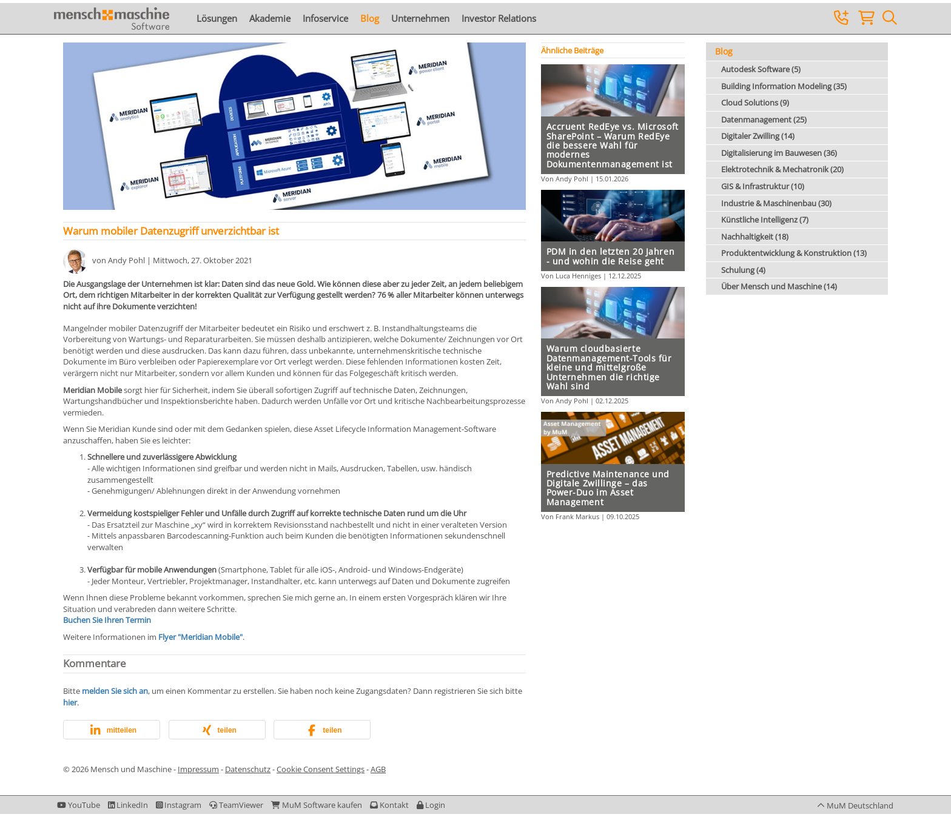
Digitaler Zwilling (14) (758, 135)
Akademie (270, 18)
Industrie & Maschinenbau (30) (776, 203)
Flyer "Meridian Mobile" (200, 636)
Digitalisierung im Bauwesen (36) (779, 152)
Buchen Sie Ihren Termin (107, 619)
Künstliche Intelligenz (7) (764, 219)
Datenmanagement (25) (764, 119)
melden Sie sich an (115, 690)
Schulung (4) (743, 269)
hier (70, 702)
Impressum (198, 769)
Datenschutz (248, 769)
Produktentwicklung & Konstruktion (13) (794, 252)
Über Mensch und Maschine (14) (779, 286)
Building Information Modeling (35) (784, 86)
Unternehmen (420, 18)
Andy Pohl (126, 260)
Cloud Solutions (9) (755, 102)
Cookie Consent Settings (321, 769)
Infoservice (325, 18)
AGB (378, 769)
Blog (369, 18)
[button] (111, 730)
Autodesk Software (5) (761, 69)
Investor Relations (499, 18)
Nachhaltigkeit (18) (754, 236)
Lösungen (217, 18)
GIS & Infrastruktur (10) (762, 186)
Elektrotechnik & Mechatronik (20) (782, 169)
